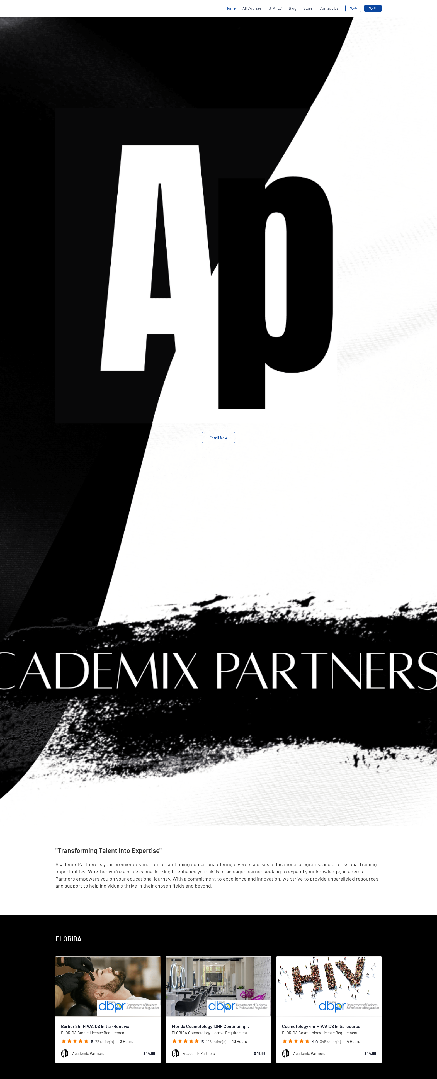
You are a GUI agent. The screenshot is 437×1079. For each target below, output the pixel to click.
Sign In (353, 8)
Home (230, 8)
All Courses (252, 8)
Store (307, 8)
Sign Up (373, 8)
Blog (292, 8)
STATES (275, 8)
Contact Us (328, 8)
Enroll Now (218, 437)
